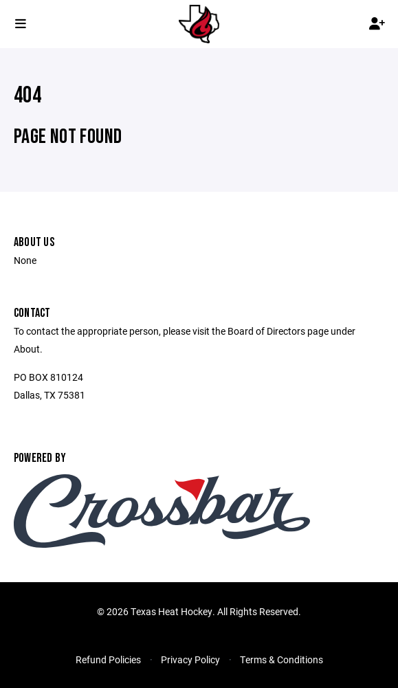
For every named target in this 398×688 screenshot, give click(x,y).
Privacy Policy (190, 659)
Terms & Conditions (281, 659)
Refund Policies (108, 659)
